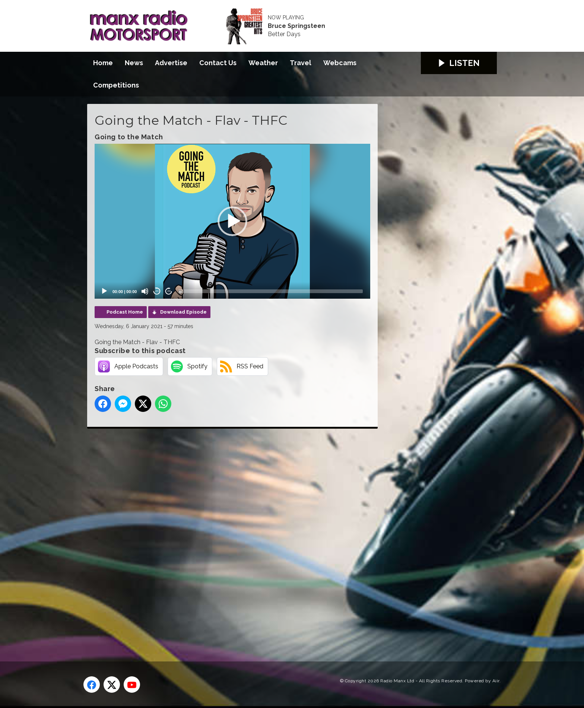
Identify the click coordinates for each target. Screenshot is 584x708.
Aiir (495, 680)
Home (103, 63)
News (134, 63)
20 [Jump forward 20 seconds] (169, 291)
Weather (263, 63)
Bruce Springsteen (296, 26)
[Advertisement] (226, 536)
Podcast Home (125, 312)
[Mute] (145, 291)
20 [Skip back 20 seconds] (157, 291)
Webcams (339, 63)
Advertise (171, 63)
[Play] (104, 291)
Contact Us (218, 63)
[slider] (270, 291)
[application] (232, 221)
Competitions (116, 85)
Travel (300, 63)
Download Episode (183, 312)
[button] (232, 221)
